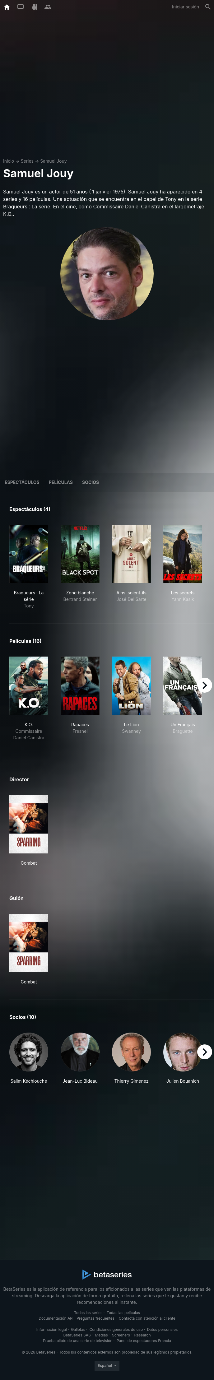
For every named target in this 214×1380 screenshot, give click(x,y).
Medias (101, 1335)
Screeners (121, 1335)
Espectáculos (22, 482)
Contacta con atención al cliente (147, 1318)
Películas (61, 482)
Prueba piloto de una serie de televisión (77, 1340)
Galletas (78, 1329)
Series (27, 161)
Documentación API (56, 1318)
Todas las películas (123, 1312)
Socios (90, 482)
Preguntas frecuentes (95, 1318)
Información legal (51, 1329)
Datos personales (162, 1329)
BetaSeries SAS (77, 1335)
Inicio (8, 161)
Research (142, 1335)
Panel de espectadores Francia (144, 1340)
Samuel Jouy (53, 161)
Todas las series (88, 1312)
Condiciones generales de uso (116, 1329)
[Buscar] (208, 7)
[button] (28, 1062)
